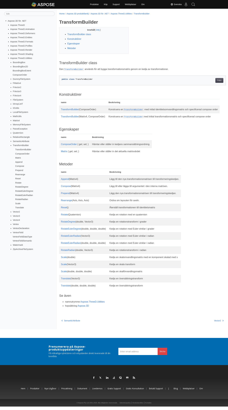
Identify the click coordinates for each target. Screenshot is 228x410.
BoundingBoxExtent (22, 70)
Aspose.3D (83, 309)
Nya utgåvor (50, 392)
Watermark (18, 245)
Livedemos (97, 392)
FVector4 (17, 95)
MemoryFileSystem (22, 124)
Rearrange (20, 174)
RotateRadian (21, 199)
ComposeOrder (20, 75)
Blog (175, 392)
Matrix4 (16, 120)
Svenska (176, 4)
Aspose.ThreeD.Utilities (21, 58)
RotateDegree (21, 187)
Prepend (19, 170)
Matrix (18, 158)
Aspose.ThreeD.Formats (21, 41)
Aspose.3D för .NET (17, 21)
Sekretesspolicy (125, 406)
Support (116, 4)
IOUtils (16, 108)
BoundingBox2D (20, 66)
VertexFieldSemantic (22, 241)
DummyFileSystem (21, 79)
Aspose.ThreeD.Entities (21, 37)
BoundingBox (19, 62)
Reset (18, 178)
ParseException (20, 129)
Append (19, 162)
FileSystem (18, 99)
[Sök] (29, 14)
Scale (18, 203)
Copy (208, 80)
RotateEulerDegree (24, 191)
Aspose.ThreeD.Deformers (22, 33)
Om (143, 4)
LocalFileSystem (20, 112)
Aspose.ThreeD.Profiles (21, 46)
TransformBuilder (21, 145)
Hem (23, 392)
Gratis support (114, 392)
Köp (105, 4)
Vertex (16, 224)
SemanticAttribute (21, 141)
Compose (19, 166)
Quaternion (18, 133)
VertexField (18, 232)
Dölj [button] (96, 30)
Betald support (156, 392)
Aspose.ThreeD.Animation (22, 29)
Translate (19, 207)
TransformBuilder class (79, 34)
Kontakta (148, 406)
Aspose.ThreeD (17, 25)
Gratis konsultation (135, 392)
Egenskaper (73, 43)
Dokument (82, 392)
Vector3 (16, 216)
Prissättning (66, 392)
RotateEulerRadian (24, 195)
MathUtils (17, 116)
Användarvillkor (137, 406)
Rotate (18, 183)
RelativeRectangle (21, 137)
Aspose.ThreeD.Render (21, 50)
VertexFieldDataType (22, 236)
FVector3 (17, 91)
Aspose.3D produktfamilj (78, 13)
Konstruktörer (74, 39)
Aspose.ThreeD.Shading (21, 54)
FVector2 (17, 87)
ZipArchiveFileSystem (23, 249)
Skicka (162, 354)
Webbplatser (130, 4)
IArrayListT (18, 104)
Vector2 (16, 212)
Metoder (71, 48)
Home (62, 13)
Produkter (94, 4)
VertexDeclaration (21, 228)
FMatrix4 (17, 83)
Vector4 (16, 220)
